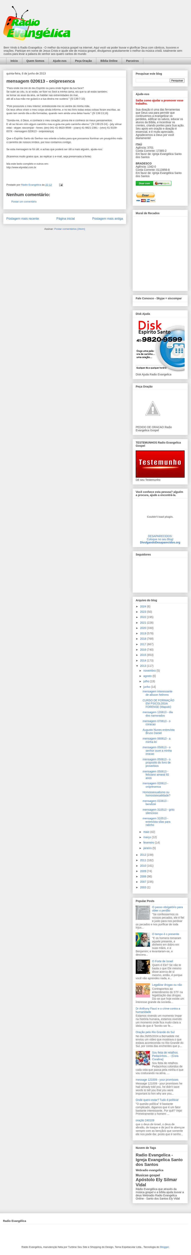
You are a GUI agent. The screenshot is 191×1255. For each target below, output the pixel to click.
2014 (143, 660)
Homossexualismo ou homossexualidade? (157, 794)
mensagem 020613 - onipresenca (155, 785)
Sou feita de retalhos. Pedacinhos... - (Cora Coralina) (165, 1056)
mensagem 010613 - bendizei (155, 802)
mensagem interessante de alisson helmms (157, 693)
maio (146, 831)
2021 (143, 622)
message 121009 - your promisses (157, 1079)
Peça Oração (83, 60)
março (147, 837)
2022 (143, 617)
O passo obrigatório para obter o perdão (167, 909)
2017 (143, 644)
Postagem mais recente (22, 218)
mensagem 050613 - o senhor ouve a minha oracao (157, 751)
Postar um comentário (24, 201)
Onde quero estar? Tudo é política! (157, 1099)
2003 (143, 887)
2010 (143, 865)
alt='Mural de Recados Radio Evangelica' (160, 252)
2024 (143, 606)
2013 (143, 665)
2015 (143, 655)
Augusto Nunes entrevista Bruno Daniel (158, 731)
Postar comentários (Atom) (69, 228)
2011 (143, 860)
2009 (143, 871)
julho (146, 681)
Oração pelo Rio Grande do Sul (155, 1032)
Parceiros (132, 60)
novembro (149, 670)
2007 (143, 881)
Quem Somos (35, 60)
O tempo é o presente (165, 934)
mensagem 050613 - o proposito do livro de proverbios (157, 763)
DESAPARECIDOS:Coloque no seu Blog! (160, 537)
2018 (143, 638)
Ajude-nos (59, 60)
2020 (143, 628)
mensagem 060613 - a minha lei (157, 740)
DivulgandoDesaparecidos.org (160, 542)
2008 (143, 876)
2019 (143, 633)
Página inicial (66, 218)
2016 (143, 649)
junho (147, 686)
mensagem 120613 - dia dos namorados (158, 714)
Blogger (164, 1246)
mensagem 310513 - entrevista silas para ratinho (157, 822)
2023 (143, 611)
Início (14, 60)
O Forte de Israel (162, 961)
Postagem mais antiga (107, 218)
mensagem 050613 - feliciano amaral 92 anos (156, 775)
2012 (143, 854)
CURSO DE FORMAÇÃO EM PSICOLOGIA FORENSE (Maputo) (158, 704)
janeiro (147, 848)
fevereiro (149, 842)
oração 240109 (145, 1120)
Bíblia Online (109, 60)
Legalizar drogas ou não (167, 984)
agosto (147, 676)
